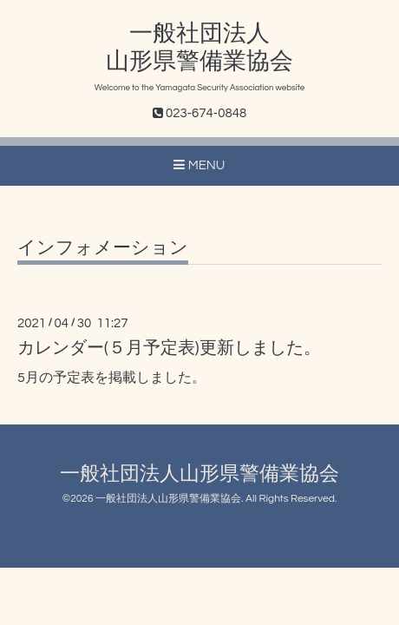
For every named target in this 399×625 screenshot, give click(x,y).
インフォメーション (102, 248)
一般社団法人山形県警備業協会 (199, 474)
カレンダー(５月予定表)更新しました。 (169, 348)
